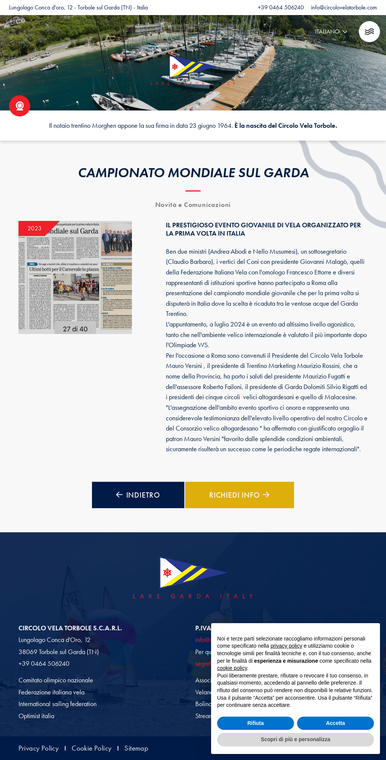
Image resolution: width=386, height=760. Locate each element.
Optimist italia (36, 715)
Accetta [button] (335, 723)
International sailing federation (57, 703)
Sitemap (136, 748)
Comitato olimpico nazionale (55, 680)
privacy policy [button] (286, 646)
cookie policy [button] (232, 668)
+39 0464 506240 (43, 663)
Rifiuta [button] (255, 723)
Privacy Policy (38, 748)
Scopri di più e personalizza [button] (295, 739)
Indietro (138, 495)
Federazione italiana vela (51, 692)
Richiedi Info (239, 495)
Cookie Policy (92, 748)
